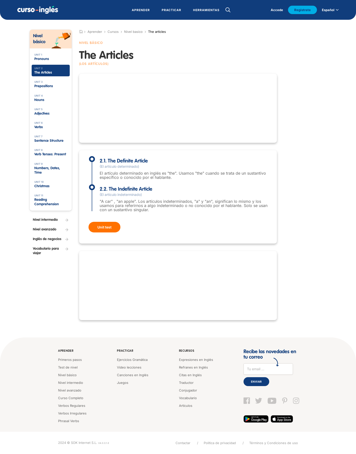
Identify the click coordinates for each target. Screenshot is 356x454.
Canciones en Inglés (132, 375)
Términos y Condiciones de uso (273, 443)
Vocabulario (188, 398)
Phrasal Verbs (68, 421)
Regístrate (302, 10)
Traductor (186, 383)
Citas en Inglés (190, 375)
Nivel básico (67, 375)
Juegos (122, 383)
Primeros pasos (70, 360)
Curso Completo (70, 398)
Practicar (125, 351)
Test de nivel (68, 367)
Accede (277, 10)
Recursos (186, 351)
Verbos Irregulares (72, 413)
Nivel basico (133, 32)
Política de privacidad (220, 443)
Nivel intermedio (70, 383)
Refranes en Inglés (193, 367)
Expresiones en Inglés (196, 360)
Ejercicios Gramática (132, 360)
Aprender (66, 351)
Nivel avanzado (69, 390)
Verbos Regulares (71, 406)
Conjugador (188, 390)
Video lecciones (129, 367)
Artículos (185, 406)
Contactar (183, 443)
